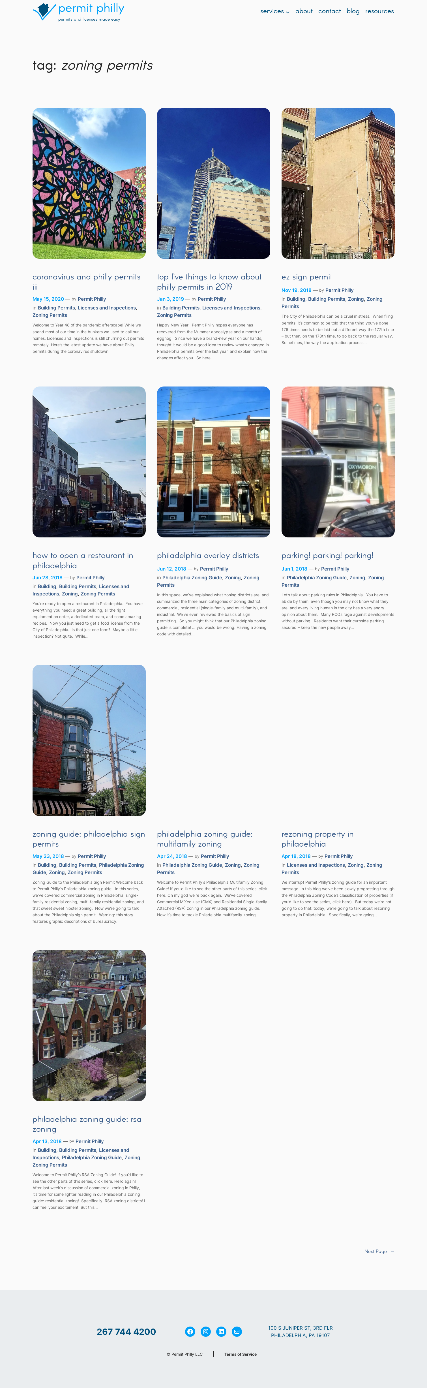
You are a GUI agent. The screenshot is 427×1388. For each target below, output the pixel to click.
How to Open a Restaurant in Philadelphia (83, 561)
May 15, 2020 (48, 299)
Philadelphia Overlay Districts (208, 556)
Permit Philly (92, 299)
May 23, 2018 (48, 856)
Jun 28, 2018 (48, 577)
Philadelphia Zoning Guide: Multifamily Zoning (204, 840)
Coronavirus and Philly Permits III (87, 282)
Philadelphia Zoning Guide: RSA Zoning (87, 1125)
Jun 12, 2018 (171, 569)
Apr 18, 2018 (296, 856)
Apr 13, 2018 (47, 1141)
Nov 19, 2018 (297, 290)
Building (296, 299)
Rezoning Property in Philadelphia (318, 840)
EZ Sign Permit (307, 277)
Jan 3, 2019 (170, 299)
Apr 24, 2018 (172, 856)
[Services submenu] (288, 12)
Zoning (356, 299)
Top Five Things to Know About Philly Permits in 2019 (209, 282)
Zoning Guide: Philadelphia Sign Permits (89, 840)
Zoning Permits (50, 315)
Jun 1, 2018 (294, 569)
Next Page (379, 1251)
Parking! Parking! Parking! (327, 556)
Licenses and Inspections (107, 308)
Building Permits (56, 308)
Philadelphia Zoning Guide (192, 577)
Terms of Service (240, 1354)
